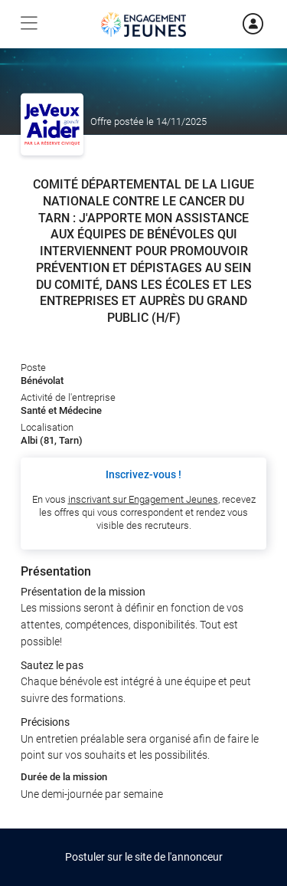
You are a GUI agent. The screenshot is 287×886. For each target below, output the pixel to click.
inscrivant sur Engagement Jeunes (143, 499)
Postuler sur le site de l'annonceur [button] (144, 857)
